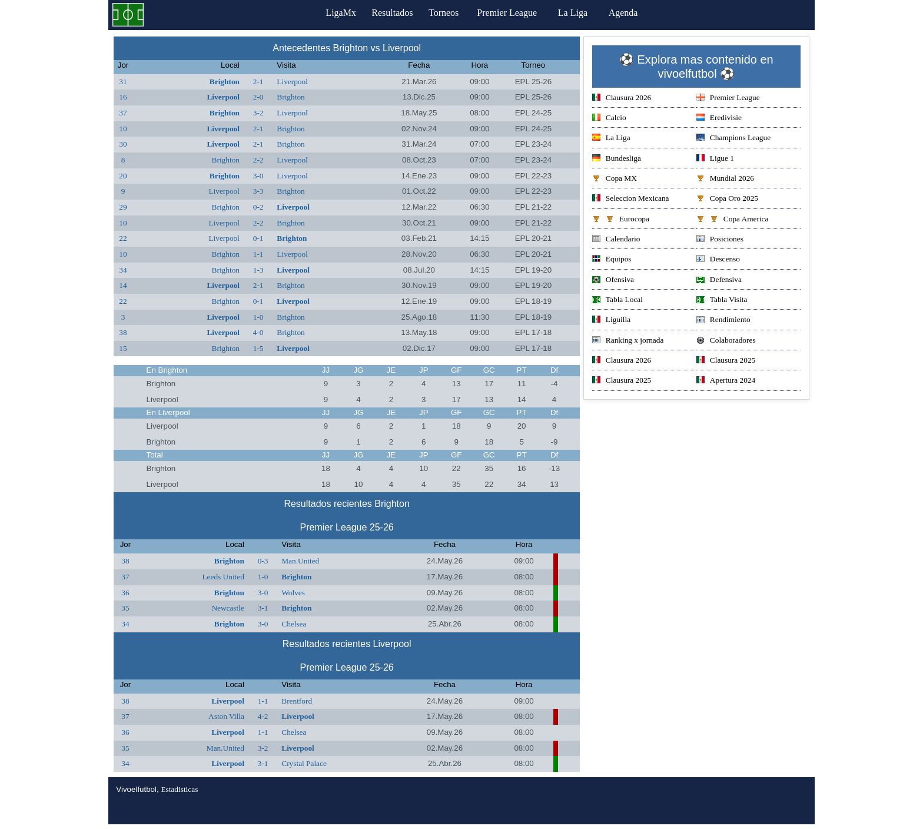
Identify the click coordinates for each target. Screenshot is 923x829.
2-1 (258, 81)
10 (123, 128)
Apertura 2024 (725, 381)
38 (123, 332)
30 (123, 144)
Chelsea (293, 623)
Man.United (300, 560)
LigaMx (335, 13)
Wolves (293, 592)
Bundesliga (616, 159)
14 (123, 285)
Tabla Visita (722, 300)
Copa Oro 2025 (727, 199)
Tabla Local (617, 300)
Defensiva (719, 280)
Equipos (612, 260)
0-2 (258, 207)
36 (125, 592)
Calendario (616, 240)
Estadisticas (179, 789)
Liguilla (611, 320)
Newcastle (227, 607)
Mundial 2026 (725, 179)
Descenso (718, 260)
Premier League (515, 13)
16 (123, 96)
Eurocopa (620, 220)
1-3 (258, 270)
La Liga (581, 13)
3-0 (258, 175)
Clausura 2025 (725, 361)
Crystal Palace (304, 763)
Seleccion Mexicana (630, 199)
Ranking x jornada (627, 341)
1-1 (258, 254)
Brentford (296, 701)
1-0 (258, 317)
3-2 (258, 112)
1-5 (258, 348)
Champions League (733, 138)
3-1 (263, 607)
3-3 (258, 191)
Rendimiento (723, 320)
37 (123, 112)
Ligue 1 (715, 159)
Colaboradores (726, 341)
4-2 (263, 716)
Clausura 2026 (621, 98)
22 (123, 238)
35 (125, 607)
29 (123, 207)
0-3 (263, 560)
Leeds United (223, 576)
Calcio (609, 118)
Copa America (732, 220)
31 (123, 81)
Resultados (392, 13)
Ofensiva (613, 280)
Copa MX (614, 179)
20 (123, 175)
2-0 (258, 96)
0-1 (258, 238)
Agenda (631, 13)
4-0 (258, 332)
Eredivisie (719, 118)
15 (123, 348)
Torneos (449, 13)
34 (123, 270)
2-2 (258, 159)
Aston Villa (226, 716)
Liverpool (292, 81)
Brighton (225, 81)
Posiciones (719, 240)
